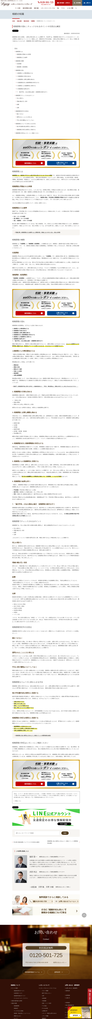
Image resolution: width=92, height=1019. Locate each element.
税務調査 (33, 21)
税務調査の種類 (20, 61)
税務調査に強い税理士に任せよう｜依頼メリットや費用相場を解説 (33, 735)
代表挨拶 (44, 1000)
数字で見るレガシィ (46, 993)
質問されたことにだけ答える (24, 117)
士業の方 (68, 998)
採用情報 (68, 995)
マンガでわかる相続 (18, 1010)
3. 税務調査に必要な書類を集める (25, 79)
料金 (58, 8)
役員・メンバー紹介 (46, 1003)
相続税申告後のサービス (19, 995)
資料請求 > (58, 972)
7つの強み (44, 1005)
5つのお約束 (45, 1008)
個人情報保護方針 (70, 1005)
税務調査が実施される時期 (24, 54)
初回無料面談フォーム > (33, 972)
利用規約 (68, 1002)
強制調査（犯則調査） (22, 66)
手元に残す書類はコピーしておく (25, 120)
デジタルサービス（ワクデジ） (21, 998)
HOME (13, 21)
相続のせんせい (17, 1015)
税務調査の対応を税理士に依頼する (26, 129)
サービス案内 (17, 8)
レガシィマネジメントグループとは (48, 8)
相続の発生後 (26, 21)
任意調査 (19, 63)
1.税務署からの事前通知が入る (25, 73)
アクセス (63, 8)
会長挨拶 (44, 998)
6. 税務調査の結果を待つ (23, 88)
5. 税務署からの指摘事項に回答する (26, 85)
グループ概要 (45, 990)
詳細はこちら (18, 800)
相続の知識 (36, 8)
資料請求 (75, 1015)
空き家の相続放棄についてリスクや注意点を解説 (26, 842)
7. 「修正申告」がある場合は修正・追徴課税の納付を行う (32, 92)
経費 (18, 104)
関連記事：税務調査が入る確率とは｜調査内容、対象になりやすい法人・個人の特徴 (38, 232)
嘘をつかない (20, 114)
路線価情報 (16, 1005)
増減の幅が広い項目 (22, 101)
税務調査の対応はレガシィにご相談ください (27, 133)
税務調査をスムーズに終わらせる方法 (26, 123)
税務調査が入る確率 (22, 57)
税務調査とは (19, 51)
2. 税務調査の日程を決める (24, 76)
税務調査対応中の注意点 (22, 111)
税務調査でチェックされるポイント (25, 95)
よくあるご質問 (70, 8)
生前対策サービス (18, 993)
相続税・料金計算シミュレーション (22, 1013)
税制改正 (16, 1008)
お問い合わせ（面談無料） (72, 988)
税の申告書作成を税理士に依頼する (26, 126)
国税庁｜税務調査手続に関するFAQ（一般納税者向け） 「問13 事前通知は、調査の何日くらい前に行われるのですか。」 (45, 386)
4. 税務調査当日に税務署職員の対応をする (28, 82)
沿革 (43, 995)
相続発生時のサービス (19, 990)
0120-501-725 (46, 2)
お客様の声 (44, 1010)
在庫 (18, 107)
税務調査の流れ (20, 70)
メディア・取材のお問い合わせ (49, 1013)
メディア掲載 (45, 1015)
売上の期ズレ (20, 98)
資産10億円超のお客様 (27, 8)
